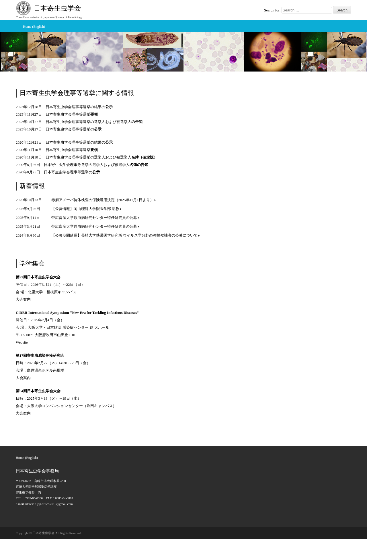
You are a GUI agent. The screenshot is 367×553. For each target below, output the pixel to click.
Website (22, 342)
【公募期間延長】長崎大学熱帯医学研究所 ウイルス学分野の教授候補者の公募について (125, 235)
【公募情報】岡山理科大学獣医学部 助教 (86, 209)
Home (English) (34, 27)
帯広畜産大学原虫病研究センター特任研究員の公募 (95, 217)
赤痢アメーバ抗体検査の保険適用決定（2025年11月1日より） (103, 200)
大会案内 (23, 299)
